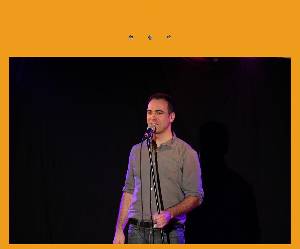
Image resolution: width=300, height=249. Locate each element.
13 (115, 49)
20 (179, 49)
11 (97, 49)
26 (233, 49)
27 (242, 49)
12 (106, 49)
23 (206, 49)
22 (197, 49)
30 (269, 49)
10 (88, 49)
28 (251, 49)
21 (188, 49)
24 (215, 49)
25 (224, 49)
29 (260, 49)
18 (160, 49)
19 (170, 49)
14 (124, 49)
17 (151, 49)
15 (134, 49)
